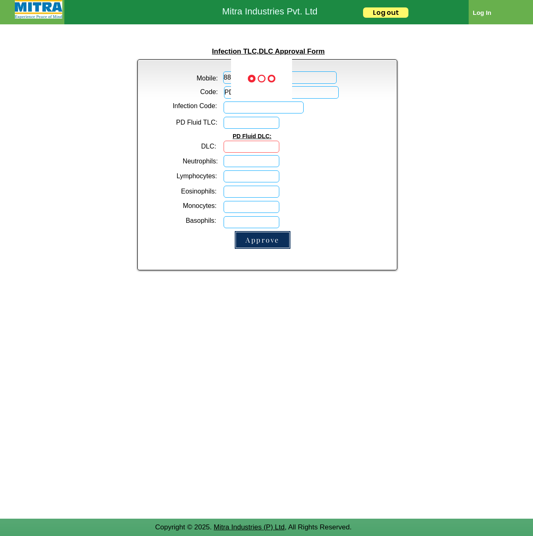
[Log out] (385, 12)
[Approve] (262, 240)
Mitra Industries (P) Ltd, (250, 527)
